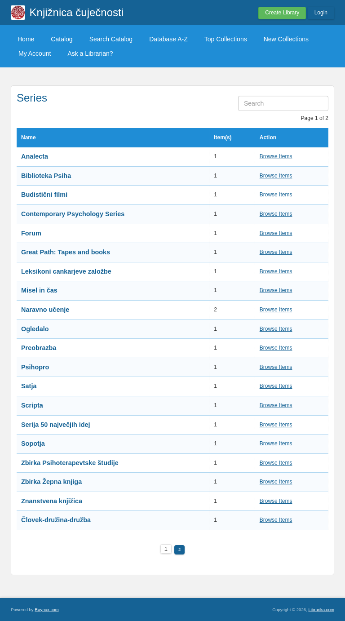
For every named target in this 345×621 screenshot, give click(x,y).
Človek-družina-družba (56, 519)
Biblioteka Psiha (46, 175)
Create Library (282, 12)
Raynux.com (46, 609)
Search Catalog (111, 39)
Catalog (61, 39)
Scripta (32, 405)
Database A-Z (168, 39)
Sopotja (33, 443)
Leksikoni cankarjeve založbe (66, 271)
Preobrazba (38, 347)
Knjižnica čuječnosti (77, 12)
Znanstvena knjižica (51, 501)
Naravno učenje (45, 309)
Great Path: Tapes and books (65, 252)
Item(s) (222, 137)
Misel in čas (39, 290)
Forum (31, 233)
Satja (28, 386)
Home (26, 39)
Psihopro (35, 367)
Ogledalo (35, 329)
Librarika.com (321, 609)
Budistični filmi (44, 194)
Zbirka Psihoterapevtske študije (70, 462)
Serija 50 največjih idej (55, 424)
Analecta (34, 156)
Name (28, 137)
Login (320, 12)
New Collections (286, 39)
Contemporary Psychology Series (72, 213)
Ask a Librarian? (90, 53)
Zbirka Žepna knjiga (51, 481)
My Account (34, 53)
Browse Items (276, 156)
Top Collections (225, 39)
